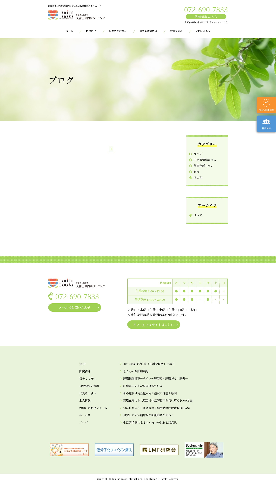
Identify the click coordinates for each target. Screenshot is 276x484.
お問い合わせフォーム (93, 408)
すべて (198, 154)
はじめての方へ (117, 31)
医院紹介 (84, 371)
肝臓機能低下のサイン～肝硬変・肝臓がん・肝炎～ (155, 378)
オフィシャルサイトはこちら (153, 324)
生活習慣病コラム (205, 160)
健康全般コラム (204, 166)
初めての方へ (87, 378)
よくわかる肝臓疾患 (136, 371)
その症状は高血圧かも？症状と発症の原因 (150, 393)
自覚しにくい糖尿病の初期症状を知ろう (148, 415)
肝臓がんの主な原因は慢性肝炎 (143, 386)
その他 (198, 178)
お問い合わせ (203, 31)
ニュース (84, 415)
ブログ (83, 422)
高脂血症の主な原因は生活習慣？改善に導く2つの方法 (157, 400)
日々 (196, 172)
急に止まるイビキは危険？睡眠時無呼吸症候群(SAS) (156, 408)
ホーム (69, 31)
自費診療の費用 (148, 31)
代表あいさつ (87, 393)
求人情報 (84, 400)
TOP (82, 364)
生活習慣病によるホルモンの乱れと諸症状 (150, 422)
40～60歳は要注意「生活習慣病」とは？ (149, 364)
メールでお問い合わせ (74, 307)
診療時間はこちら (206, 17)
